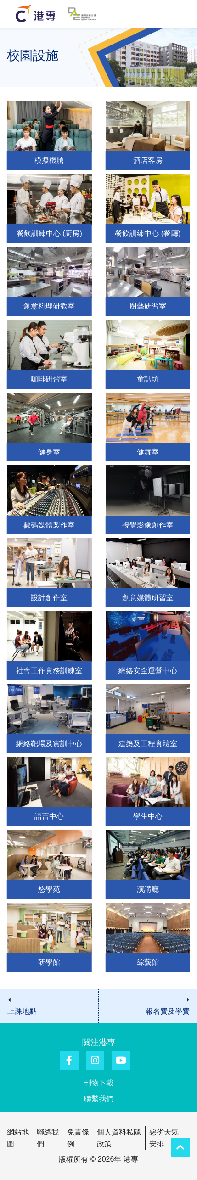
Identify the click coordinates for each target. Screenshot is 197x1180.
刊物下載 (98, 1083)
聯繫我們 (98, 1098)
